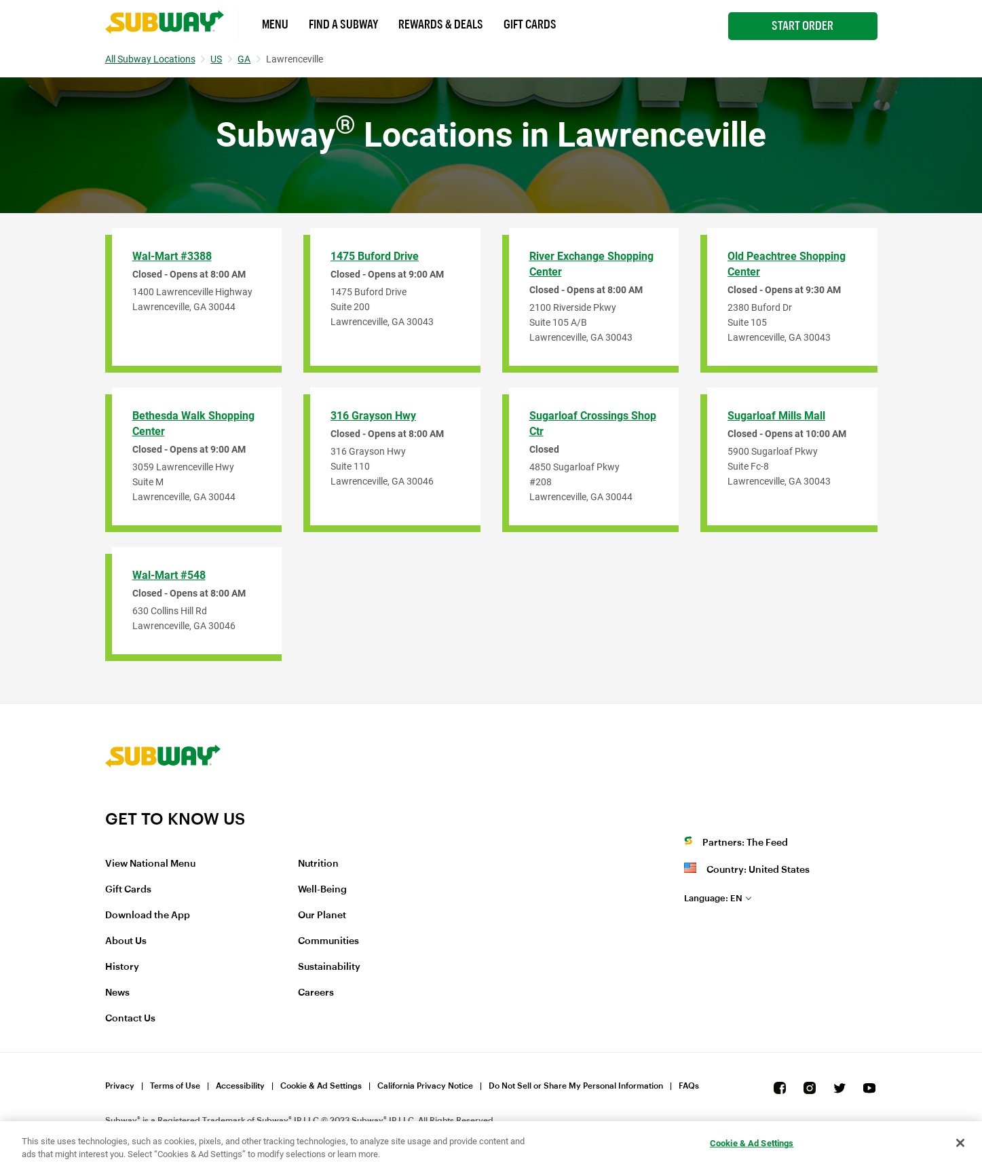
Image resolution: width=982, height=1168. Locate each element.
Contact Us (130, 1018)
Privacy (119, 1086)
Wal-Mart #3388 (172, 256)
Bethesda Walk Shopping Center (193, 423)
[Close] (960, 1143)
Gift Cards (530, 24)
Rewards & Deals (440, 24)
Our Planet (322, 915)
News (117, 993)
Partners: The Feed (745, 843)
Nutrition (318, 864)
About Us (126, 941)
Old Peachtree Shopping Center (787, 264)
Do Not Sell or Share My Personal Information (576, 1086)
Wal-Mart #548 (169, 575)
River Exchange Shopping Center (591, 264)
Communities (328, 941)
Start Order (802, 26)
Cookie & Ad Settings (321, 1086)
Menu (275, 24)
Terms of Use (175, 1086)
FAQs (689, 1086)
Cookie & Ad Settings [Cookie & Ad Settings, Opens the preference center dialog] (752, 1143)
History (122, 967)
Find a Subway (343, 24)
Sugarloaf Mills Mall (776, 415)
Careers (316, 993)
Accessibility (240, 1086)
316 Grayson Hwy (373, 415)
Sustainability (329, 967)
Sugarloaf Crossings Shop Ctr (592, 423)
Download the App (147, 915)
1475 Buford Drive (375, 256)
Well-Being (322, 889)
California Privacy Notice (425, 1086)
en (713, 898)
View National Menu (150, 864)
